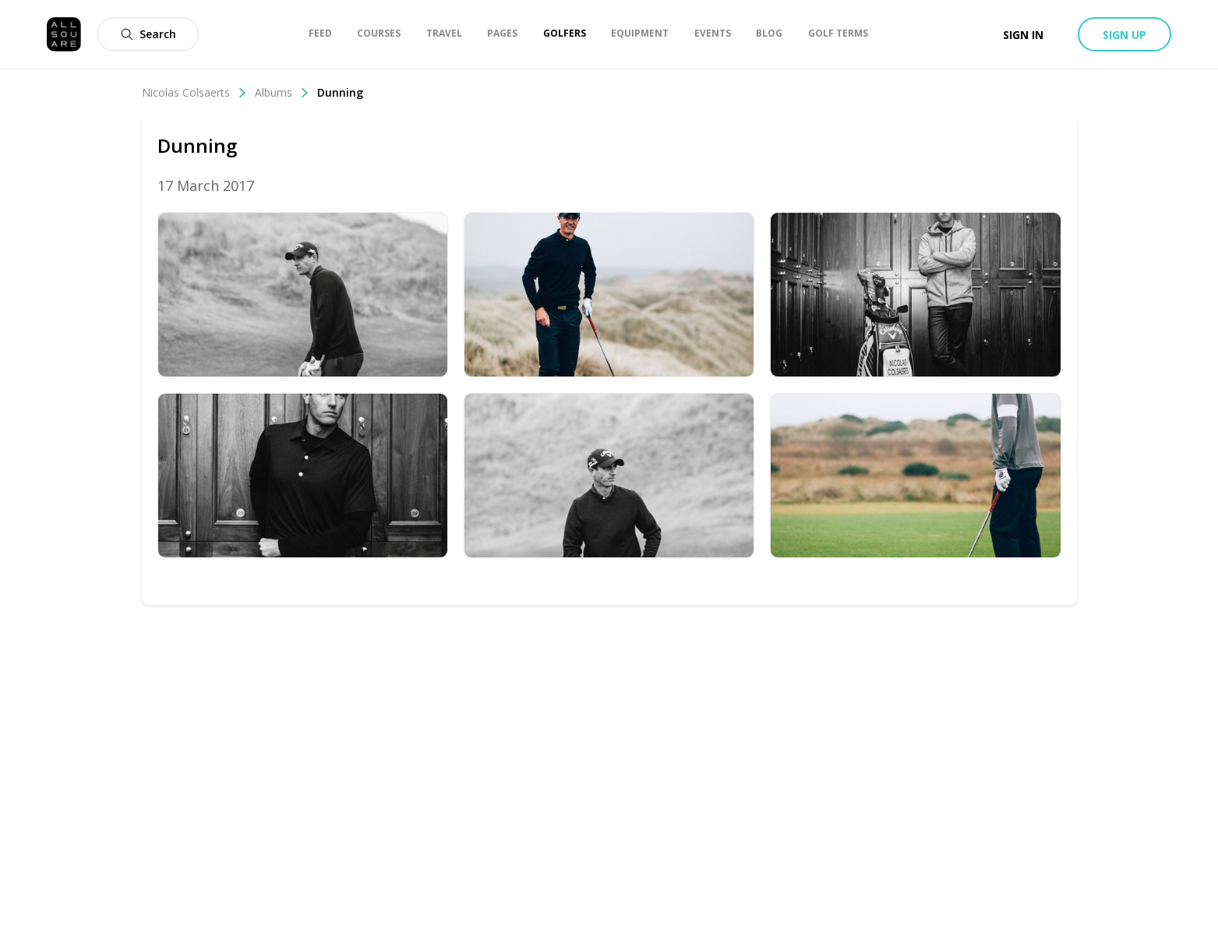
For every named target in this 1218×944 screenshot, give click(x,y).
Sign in (1023, 34)
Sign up (1124, 34)
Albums (282, 92)
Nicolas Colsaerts (194, 92)
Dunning (340, 92)
